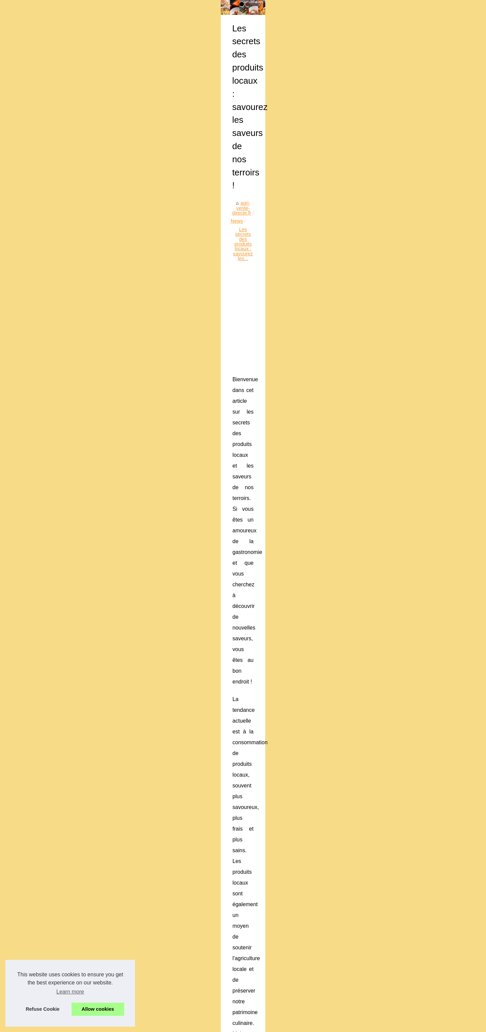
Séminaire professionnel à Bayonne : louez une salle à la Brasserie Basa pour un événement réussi (287, 978)
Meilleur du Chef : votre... (76, 769)
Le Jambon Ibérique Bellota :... (82, 463)
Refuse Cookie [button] (42, 1009)
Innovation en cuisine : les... (79, 586)
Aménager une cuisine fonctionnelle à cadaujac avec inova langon (258, 905)
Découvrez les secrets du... (78, 662)
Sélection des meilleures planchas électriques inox (241, 952)
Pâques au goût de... (71, 525)
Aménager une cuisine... (75, 402)
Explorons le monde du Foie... (81, 784)
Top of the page (156, 1024)
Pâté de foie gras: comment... (80, 723)
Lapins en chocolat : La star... (80, 540)
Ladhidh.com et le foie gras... (80, 647)
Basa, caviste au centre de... (79, 708)
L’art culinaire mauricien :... (78, 417)
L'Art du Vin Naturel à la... (76, 738)
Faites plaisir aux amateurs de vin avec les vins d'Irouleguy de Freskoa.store (269, 1003)
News (202, 204)
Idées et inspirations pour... (78, 616)
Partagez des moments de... (79, 601)
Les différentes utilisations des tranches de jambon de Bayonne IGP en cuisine (271, 992)
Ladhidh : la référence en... (78, 494)
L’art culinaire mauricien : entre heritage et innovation (244, 917)
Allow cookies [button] (98, 1009)
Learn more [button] (70, 992)
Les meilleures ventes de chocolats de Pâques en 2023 (384, 858)
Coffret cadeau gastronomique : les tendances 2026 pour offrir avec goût (265, 894)
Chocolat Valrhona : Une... (77, 555)
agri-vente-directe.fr (169, 204)
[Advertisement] (294, 259)
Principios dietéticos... (72, 799)
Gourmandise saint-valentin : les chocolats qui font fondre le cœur (258, 929)
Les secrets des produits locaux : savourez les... (266, 204)
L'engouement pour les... (75, 677)
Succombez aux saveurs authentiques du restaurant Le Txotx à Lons (261, 963)
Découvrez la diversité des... (79, 448)
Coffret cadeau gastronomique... (83, 387)
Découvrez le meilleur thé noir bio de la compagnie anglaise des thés (261, 941)
